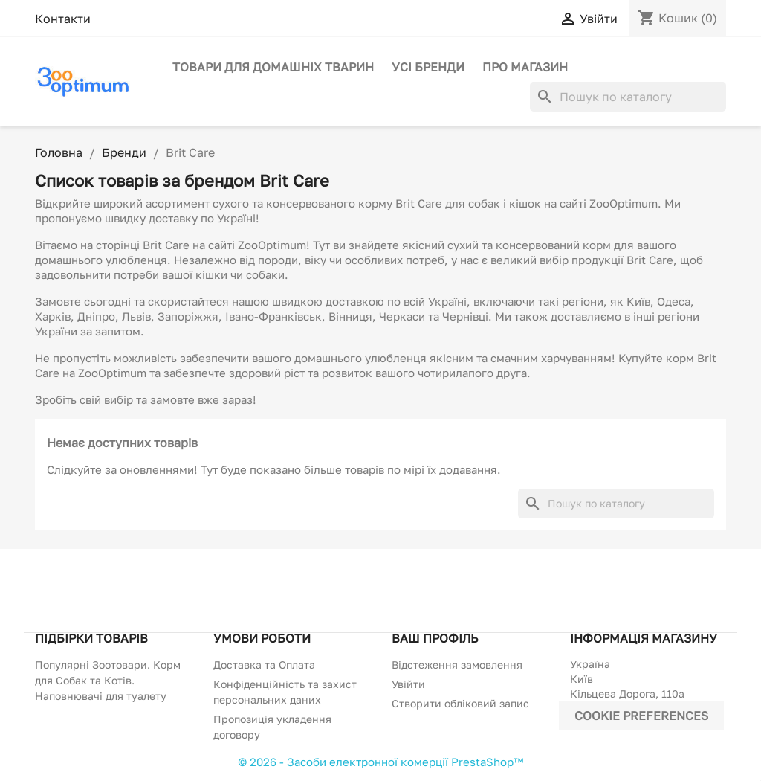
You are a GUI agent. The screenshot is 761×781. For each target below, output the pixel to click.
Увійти (408, 684)
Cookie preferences (641, 715)
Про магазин (525, 67)
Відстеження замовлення (457, 664)
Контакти (63, 18)
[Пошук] (628, 97)
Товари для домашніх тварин (273, 67)
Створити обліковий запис (460, 703)
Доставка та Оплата (264, 664)
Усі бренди (428, 67)
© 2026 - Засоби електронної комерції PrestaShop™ (380, 761)
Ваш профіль (435, 638)
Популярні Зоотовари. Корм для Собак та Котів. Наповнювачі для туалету (108, 680)
